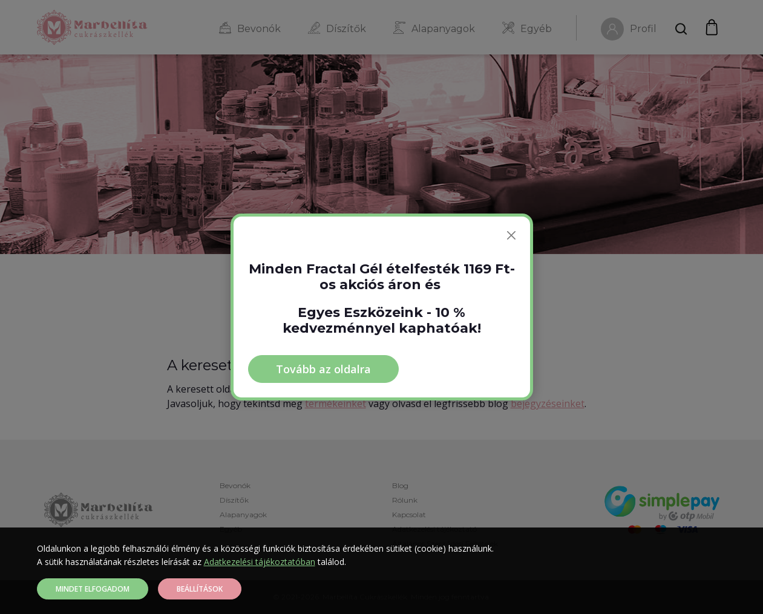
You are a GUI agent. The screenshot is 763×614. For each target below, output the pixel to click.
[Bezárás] (511, 235)
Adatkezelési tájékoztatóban (259, 561)
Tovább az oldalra (323, 369)
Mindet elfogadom (92, 589)
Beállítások (200, 589)
